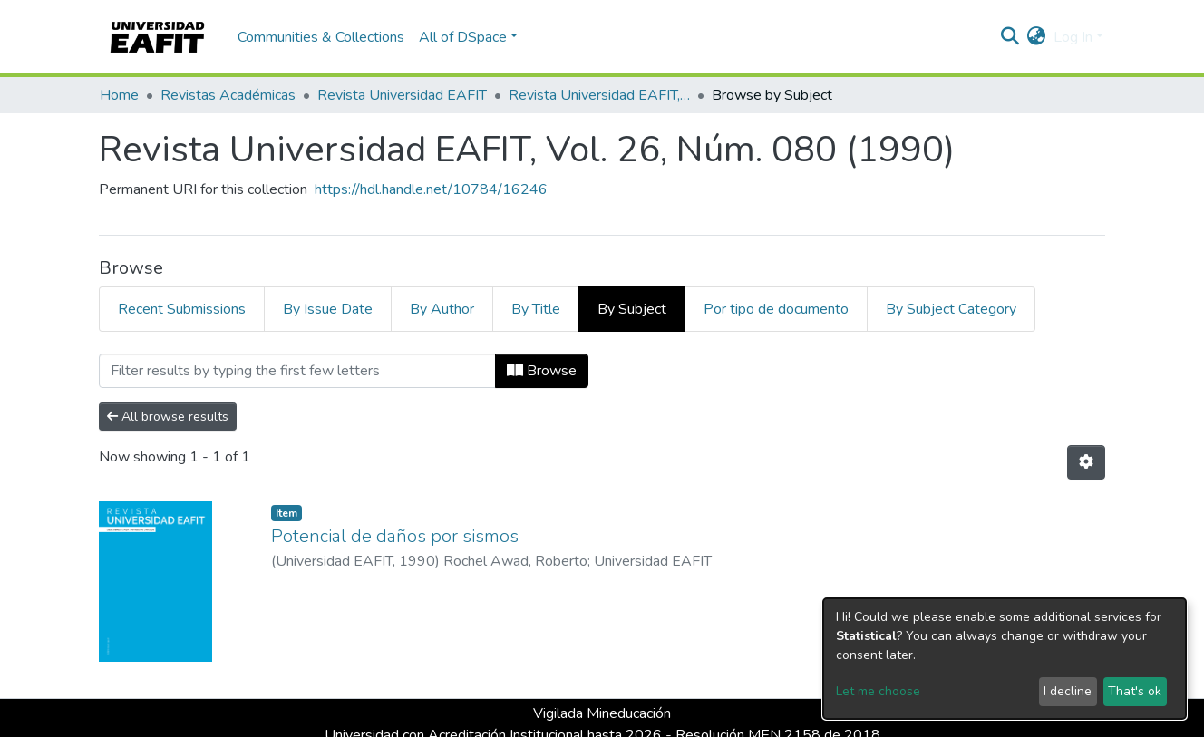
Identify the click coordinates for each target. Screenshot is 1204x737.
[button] (1036, 37)
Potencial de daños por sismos (395, 536)
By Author (442, 309)
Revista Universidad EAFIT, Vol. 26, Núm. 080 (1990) (599, 95)
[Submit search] (1010, 37)
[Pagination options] (1086, 462)
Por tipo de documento (776, 309)
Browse (542, 371)
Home (119, 95)
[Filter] (297, 371)
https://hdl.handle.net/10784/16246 (431, 189)
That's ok (1134, 691)
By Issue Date (328, 309)
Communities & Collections (321, 37)
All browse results (167, 416)
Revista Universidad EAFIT (402, 95)
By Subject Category (951, 309)
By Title (535, 309)
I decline (1068, 691)
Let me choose (878, 691)
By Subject (631, 309)
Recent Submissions (182, 309)
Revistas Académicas (228, 95)
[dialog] (1004, 658)
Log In (1073, 37)
